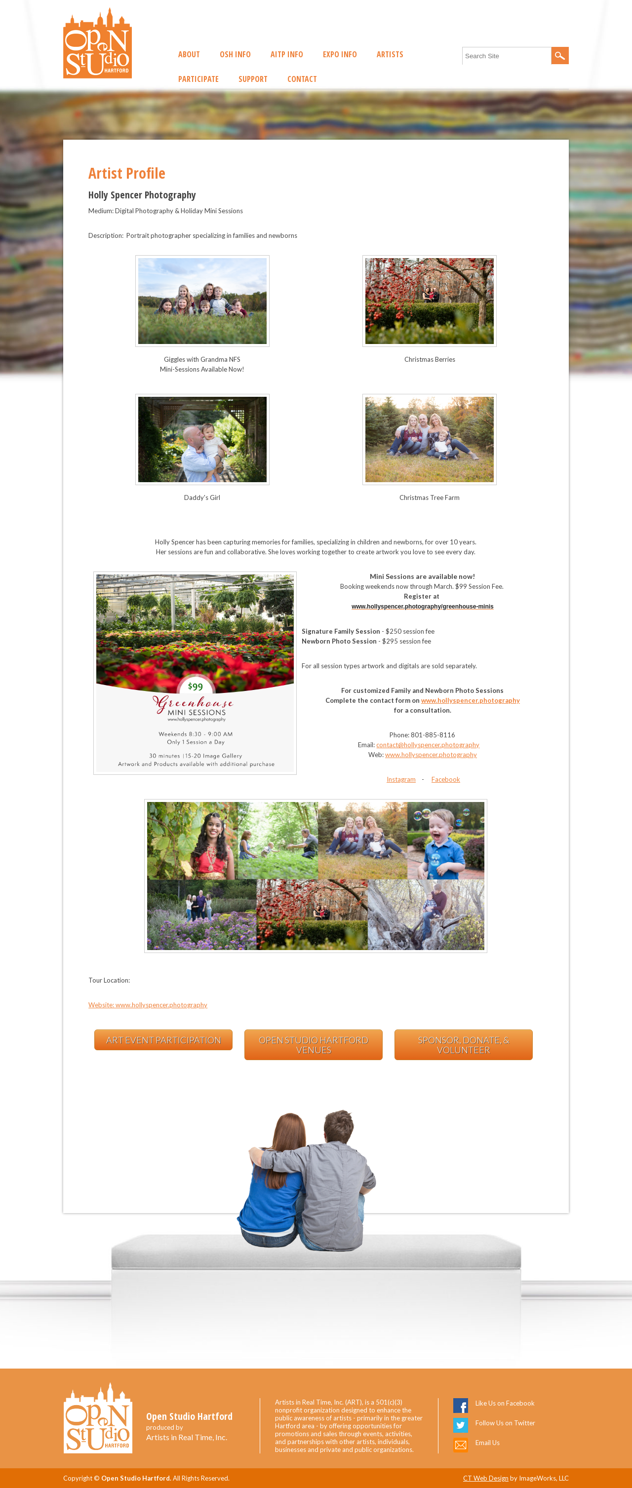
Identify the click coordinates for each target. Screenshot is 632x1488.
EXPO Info (340, 54)
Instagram (401, 779)
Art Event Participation (163, 1039)
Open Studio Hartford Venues (313, 1044)
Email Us (487, 1443)
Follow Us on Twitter (505, 1423)
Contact (302, 79)
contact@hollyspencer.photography (427, 745)
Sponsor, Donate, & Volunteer (464, 1044)
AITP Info (287, 54)
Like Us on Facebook (505, 1403)
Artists (390, 54)
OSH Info (235, 54)
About (189, 54)
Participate (198, 79)
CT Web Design (486, 1478)
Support (253, 79)
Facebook (446, 779)
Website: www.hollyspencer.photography (147, 1005)
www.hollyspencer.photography (470, 700)
